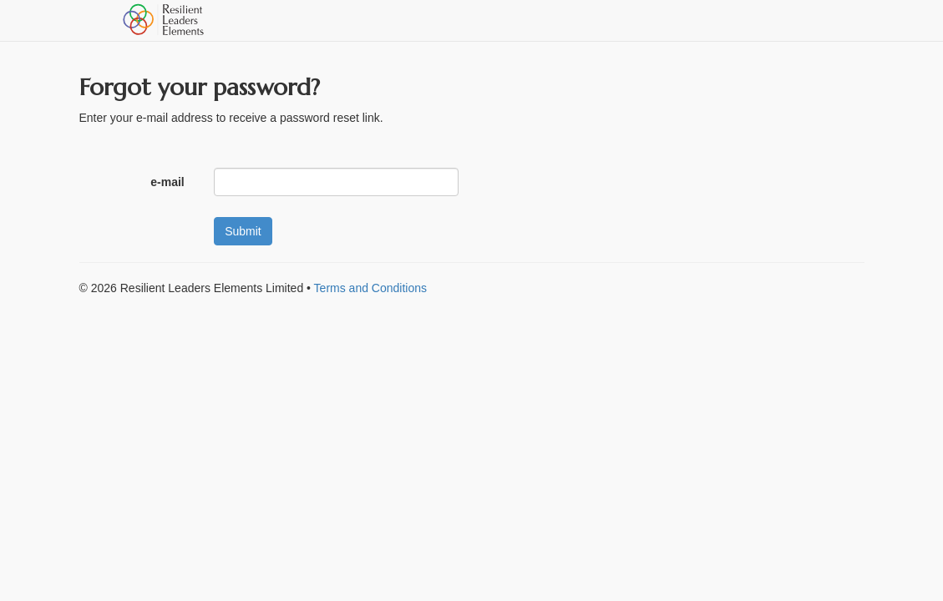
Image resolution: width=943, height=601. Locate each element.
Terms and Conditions (370, 288)
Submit (243, 231)
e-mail (169, 182)
